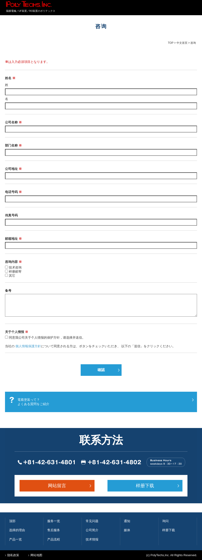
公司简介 (92, 530)
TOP (170, 42)
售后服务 (53, 530)
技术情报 (92, 539)
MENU (193, 9)
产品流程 (53, 539)
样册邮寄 (15, 271)
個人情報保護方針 (28, 346)
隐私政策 (13, 555)
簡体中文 (186, 8)
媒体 (127, 530)
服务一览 (53, 521)
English (175, 8)
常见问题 (92, 521)
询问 (165, 521)
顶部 (12, 521)
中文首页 (182, 42)
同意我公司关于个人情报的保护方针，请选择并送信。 (47, 337)
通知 (127, 521)
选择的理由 (17, 530)
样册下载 (145, 485)
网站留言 (57, 485)
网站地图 (36, 555)
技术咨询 (15, 267)
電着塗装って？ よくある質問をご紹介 (33, 402)
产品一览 (15, 539)
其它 (12, 275)
